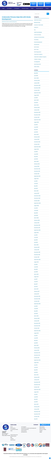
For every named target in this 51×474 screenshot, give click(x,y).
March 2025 (36, 100)
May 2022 (36, 156)
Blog (11, 437)
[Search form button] (48, 14)
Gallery (40, 432)
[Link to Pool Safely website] (19, 450)
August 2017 (36, 276)
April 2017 (36, 286)
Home (11, 426)
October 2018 (36, 257)
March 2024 (36, 105)
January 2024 (36, 110)
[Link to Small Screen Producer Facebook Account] (41, 425)
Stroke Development (13, 21)
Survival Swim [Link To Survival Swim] (36, 44)
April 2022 (36, 159)
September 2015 (37, 330)
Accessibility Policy (39, 457)
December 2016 (37, 296)
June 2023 (36, 127)
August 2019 (36, 232)
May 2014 (36, 369)
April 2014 (36, 372)
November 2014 (37, 355)
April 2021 (36, 188)
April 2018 (36, 271)
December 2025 (37, 85)
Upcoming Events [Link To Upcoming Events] (37, 64)
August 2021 (36, 178)
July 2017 (35, 279)
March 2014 (36, 374)
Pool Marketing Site (28, 457)
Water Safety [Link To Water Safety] (36, 66)
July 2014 (36, 365)
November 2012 (37, 414)
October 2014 (36, 357)
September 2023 (37, 119)
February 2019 (36, 247)
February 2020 (37, 220)
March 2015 (36, 345)
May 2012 (36, 419)
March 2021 (36, 190)
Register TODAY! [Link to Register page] (33, 4)
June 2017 (36, 281)
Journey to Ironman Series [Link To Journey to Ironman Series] (39, 37)
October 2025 (36, 90)
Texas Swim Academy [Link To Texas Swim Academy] (38, 54)
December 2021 (37, 168)
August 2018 (36, 262)
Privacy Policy (33, 457)
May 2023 (36, 129)
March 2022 (36, 161)
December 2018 (37, 252)
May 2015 (36, 340)
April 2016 (36, 313)
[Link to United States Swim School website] (24, 446)
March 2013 (36, 404)
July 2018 (35, 264)
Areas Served (12, 440)
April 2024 (36, 102)
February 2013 (36, 406)
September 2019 (37, 230)
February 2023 (37, 136)
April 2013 (36, 401)
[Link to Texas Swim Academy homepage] (4, 3)
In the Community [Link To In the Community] (37, 34)
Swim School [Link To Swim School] (36, 47)
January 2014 (36, 379)
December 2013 (37, 382)
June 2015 (36, 338)
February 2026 (37, 80)
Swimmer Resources (14, 434)
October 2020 (36, 200)
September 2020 (37, 203)
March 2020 (36, 217)
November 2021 (37, 171)
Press (11, 430)
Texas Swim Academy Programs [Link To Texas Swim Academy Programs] (40, 56)
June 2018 (36, 266)
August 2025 (36, 95)
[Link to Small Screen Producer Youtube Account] (43, 425)
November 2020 (37, 198)
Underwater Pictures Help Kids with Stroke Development (16, 18)
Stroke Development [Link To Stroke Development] (38, 42)
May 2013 (36, 399)
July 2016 (35, 306)
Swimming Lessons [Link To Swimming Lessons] (37, 51)
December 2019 (37, 225)
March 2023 (36, 134)
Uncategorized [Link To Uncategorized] (37, 61)
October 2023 (36, 117)
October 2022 (36, 144)
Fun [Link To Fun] (34, 29)
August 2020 (36, 205)
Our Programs (23, 426)
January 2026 (36, 83)
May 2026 (36, 73)
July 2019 (35, 235)
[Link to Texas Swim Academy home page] (6, 427)
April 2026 (36, 75)
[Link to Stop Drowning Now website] (43, 446)
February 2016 (36, 318)
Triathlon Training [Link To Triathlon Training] (37, 59)
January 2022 (36, 166)
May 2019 (36, 239)
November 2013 (37, 384)
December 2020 (37, 195)
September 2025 (37, 92)
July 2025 (36, 97)
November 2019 (37, 227)
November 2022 (37, 141)
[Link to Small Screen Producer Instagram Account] (49, 425)
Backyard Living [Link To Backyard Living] (37, 22)
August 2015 (36, 333)
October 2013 (36, 387)
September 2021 (37, 176)
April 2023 (36, 132)
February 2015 (36, 347)
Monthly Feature (13, 436)
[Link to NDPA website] (11, 446)
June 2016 (36, 308)
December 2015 (37, 323)
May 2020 (36, 213)
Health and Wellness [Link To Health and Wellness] (38, 32)
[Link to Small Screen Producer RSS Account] (47, 425)
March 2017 (36, 289)
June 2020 (36, 210)
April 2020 (36, 215)
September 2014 (37, 360)
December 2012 (37, 411)
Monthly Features (40, 4)
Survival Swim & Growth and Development (28, 428)
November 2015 (37, 325)
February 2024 (37, 107)
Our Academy (12, 428)
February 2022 (37, 163)
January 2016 (36, 320)
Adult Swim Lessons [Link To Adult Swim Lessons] (37, 20)
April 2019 (36, 242)
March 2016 (36, 316)
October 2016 (36, 301)
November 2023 (37, 114)
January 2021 (36, 193)
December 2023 (37, 112)
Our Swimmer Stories (14, 429)
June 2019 (36, 237)
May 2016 (36, 311)
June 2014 (36, 367)
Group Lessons (23, 430)
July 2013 (35, 394)
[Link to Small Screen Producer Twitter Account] (45, 425)
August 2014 (36, 362)
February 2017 (36, 291)
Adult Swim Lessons (5, 21)
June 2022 (36, 154)
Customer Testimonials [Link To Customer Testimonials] (38, 24)
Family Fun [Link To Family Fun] (36, 27)
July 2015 (35, 335)
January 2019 (36, 249)
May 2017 (36, 284)
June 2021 (36, 183)
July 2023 (36, 124)
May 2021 (36, 186)
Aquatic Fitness (42, 428)
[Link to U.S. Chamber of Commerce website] (32, 446)
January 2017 (36, 293)
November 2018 (37, 254)
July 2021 (35, 181)
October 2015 (36, 328)
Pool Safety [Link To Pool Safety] (36, 39)
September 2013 (37, 389)
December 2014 (37, 352)
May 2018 (36, 269)
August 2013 (36, 392)
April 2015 (36, 342)
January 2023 (36, 139)
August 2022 (36, 149)
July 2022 (36, 151)
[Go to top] (50, 458)
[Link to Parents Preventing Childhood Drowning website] (36, 446)
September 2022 (37, 146)
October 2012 (36, 416)
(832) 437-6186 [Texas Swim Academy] (11, 3)
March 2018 (36, 274)
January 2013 (36, 409)
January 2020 (36, 222)
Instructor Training (42, 429)
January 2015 (36, 350)
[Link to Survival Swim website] (18, 445)
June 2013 (36, 396)
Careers (47, 3)
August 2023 (36, 122)
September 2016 (37, 303)
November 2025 (37, 87)
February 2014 (36, 377)
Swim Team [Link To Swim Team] (36, 49)
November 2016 (37, 298)
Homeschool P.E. (24, 432)
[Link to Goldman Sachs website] (11, 449)
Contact (12, 439)
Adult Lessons (41, 426)
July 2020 (36, 208)
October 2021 (36, 173)
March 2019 (36, 244)
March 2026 (36, 78)
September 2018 (37, 259)
